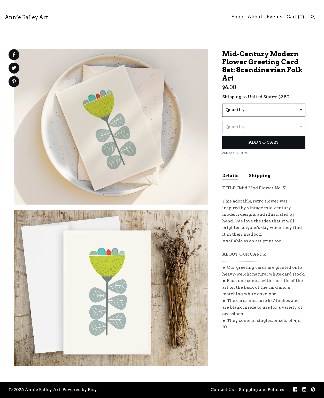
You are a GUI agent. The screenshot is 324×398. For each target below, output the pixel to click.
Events (274, 16)
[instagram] (304, 390)
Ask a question (234, 153)
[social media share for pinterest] (14, 82)
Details (230, 175)
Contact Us (222, 389)
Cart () (295, 16)
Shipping (259, 175)
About (255, 16)
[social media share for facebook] (14, 54)
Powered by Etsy (80, 389)
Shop (237, 16)
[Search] (313, 17)
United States (262, 96)
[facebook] (295, 390)
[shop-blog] (313, 390)
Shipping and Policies (261, 389)
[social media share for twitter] (14, 69)
